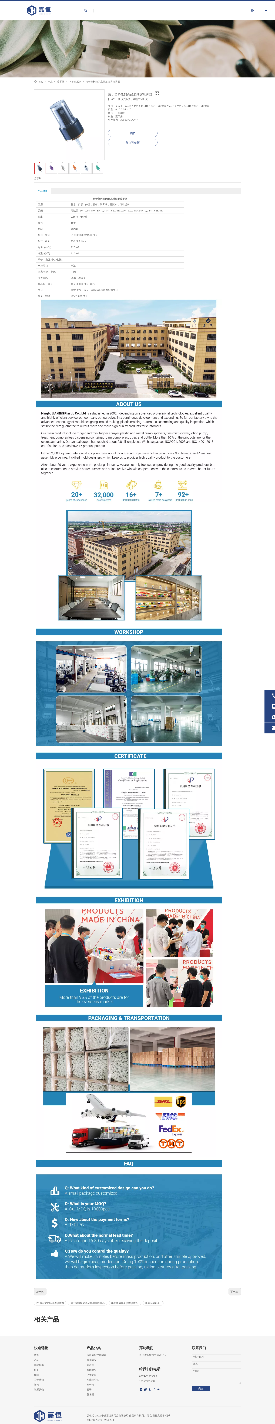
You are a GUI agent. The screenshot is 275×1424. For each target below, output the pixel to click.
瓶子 (89, 1389)
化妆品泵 (91, 1374)
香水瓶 (90, 1394)
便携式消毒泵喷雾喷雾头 (125, 1303)
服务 (36, 1369)
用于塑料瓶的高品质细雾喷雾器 (87, 1303)
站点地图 (152, 1415)
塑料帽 (90, 1384)
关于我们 (39, 1379)
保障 (36, 1374)
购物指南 (39, 1365)
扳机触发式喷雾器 (96, 1355)
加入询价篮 (133, 142)
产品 (36, 1360)
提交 (200, 1388)
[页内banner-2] (137, 48)
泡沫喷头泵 (93, 1379)
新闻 (36, 1384)
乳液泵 (90, 1365)
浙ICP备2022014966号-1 (100, 1420)
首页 (36, 1355)
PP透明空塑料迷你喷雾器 (50, 1303)
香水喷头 (91, 1369)
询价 (133, 133)
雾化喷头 (91, 1360)
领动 (167, 1415)
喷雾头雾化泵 (153, 1303)
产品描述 (43, 191)
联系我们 (39, 1389)
